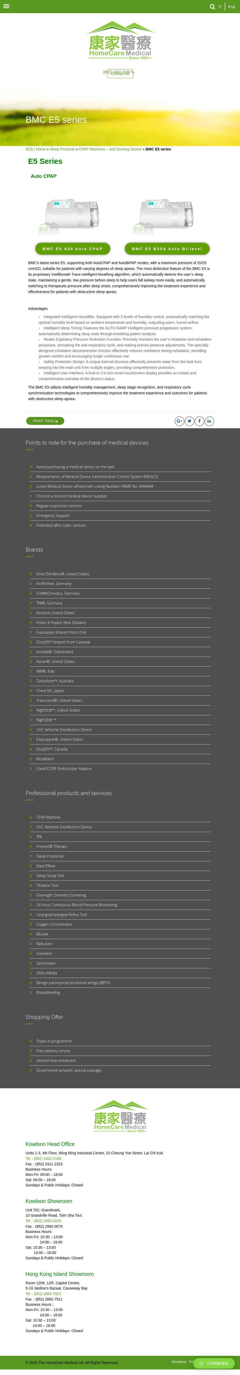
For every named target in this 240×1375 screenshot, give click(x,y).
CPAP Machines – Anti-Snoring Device (110, 149)
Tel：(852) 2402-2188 (43, 1158)
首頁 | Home (36, 149)
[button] (72, 249)
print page (45, 420)
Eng (231, 6)
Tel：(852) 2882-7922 (43, 1294)
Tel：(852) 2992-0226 (43, 1221)
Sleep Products (62, 149)
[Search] (212, 7)
